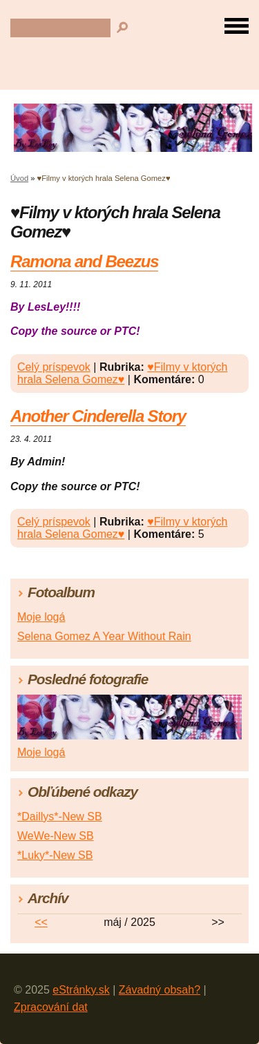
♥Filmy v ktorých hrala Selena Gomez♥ (122, 373)
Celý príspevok (53, 367)
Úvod (19, 178)
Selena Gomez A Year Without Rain (104, 636)
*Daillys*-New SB (59, 816)
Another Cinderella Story (98, 416)
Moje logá (41, 617)
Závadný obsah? (159, 990)
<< (41, 922)
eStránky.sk (80, 990)
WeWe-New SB (55, 836)
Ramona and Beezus (84, 261)
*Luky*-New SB (55, 855)
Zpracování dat (51, 1007)
